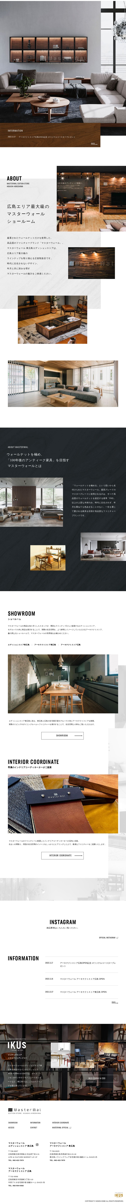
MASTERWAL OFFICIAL (60, 1128)
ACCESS (11, 1128)
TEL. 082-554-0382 (16, 1186)
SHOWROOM (12, 1123)
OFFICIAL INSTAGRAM (107, 938)
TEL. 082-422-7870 (16, 1160)
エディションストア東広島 (18, 645)
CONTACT (33, 1128)
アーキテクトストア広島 (71, 645)
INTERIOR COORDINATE (60, 1123)
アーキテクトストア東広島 (45, 645)
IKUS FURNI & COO (96, 1078)
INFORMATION (35, 1123)
